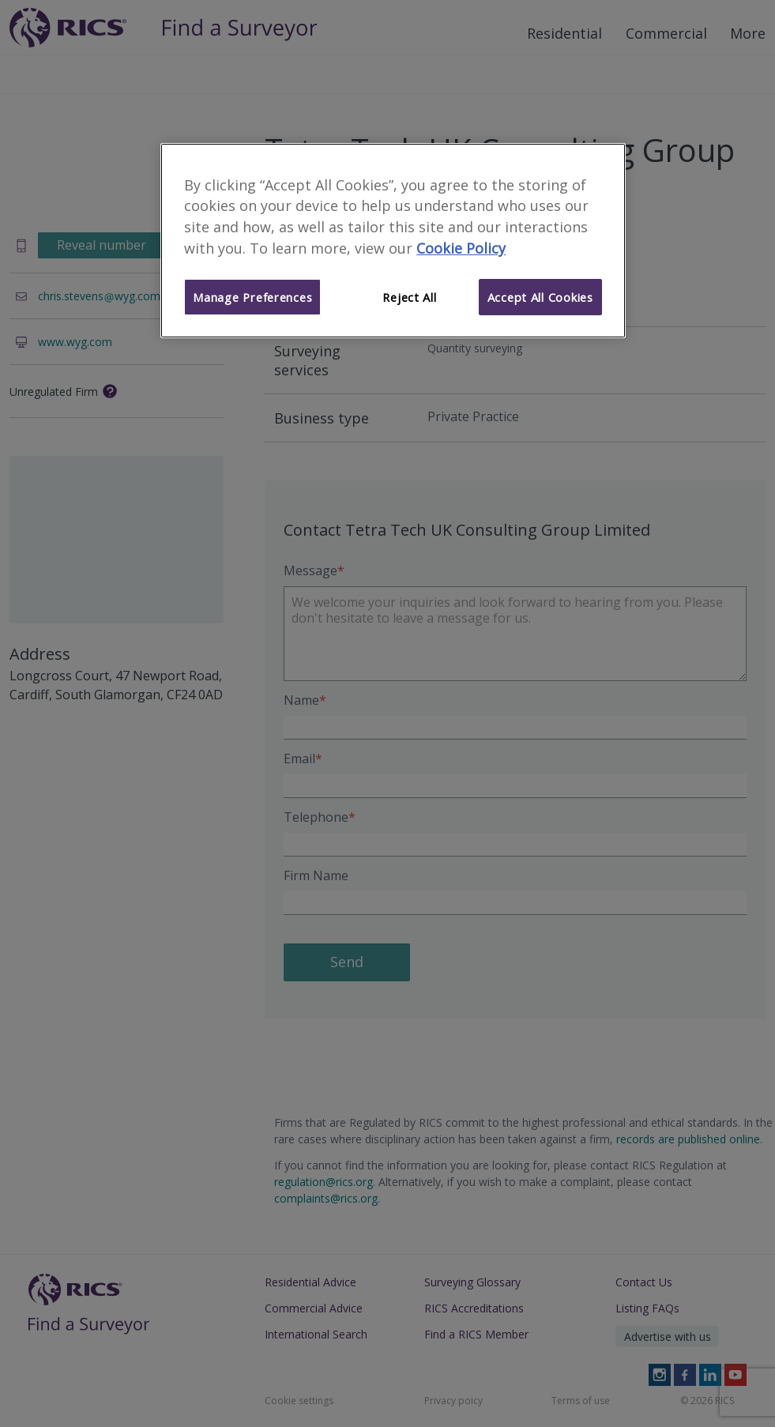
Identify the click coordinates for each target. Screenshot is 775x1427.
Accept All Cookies (540, 297)
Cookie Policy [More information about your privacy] (461, 248)
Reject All (409, 297)
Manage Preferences (252, 297)
